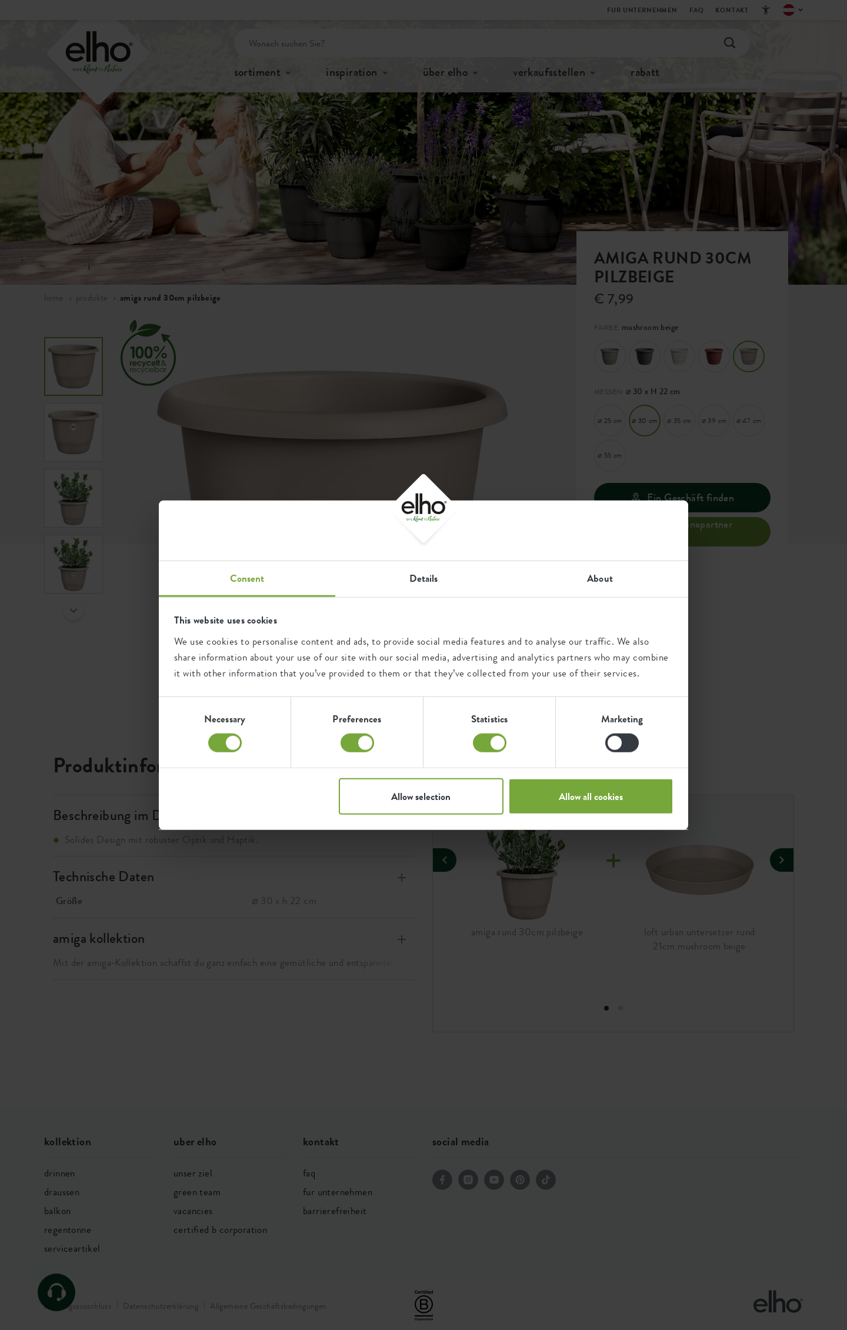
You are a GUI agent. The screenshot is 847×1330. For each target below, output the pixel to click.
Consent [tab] (247, 578)
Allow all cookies (591, 796)
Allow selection (421, 796)
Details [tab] (423, 578)
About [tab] (600, 578)
